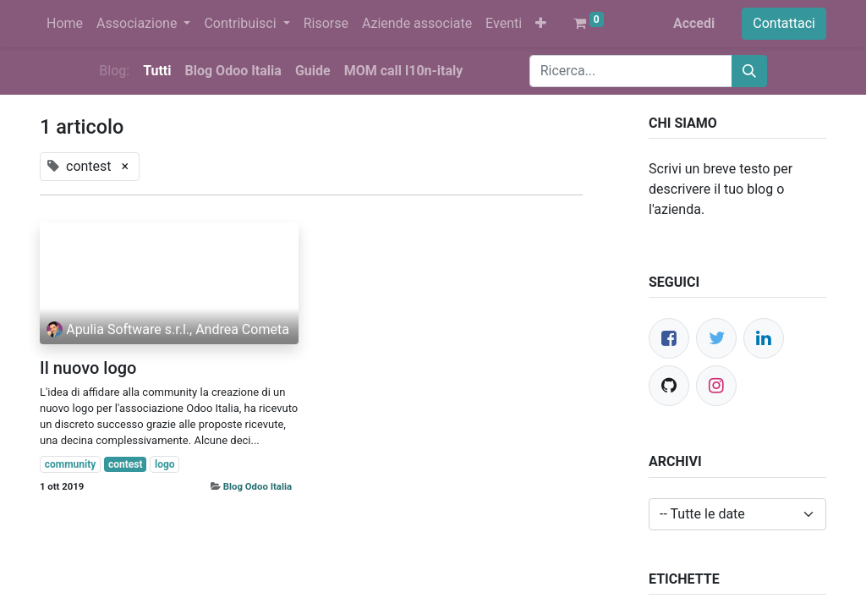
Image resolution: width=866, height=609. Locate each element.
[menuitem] (65, 24)
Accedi (694, 23)
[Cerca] (749, 71)
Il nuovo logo (88, 368)
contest (125, 464)
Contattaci (784, 23)
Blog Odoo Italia (257, 486)
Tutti (157, 71)
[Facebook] (669, 338)
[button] (541, 24)
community (70, 464)
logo (165, 464)
